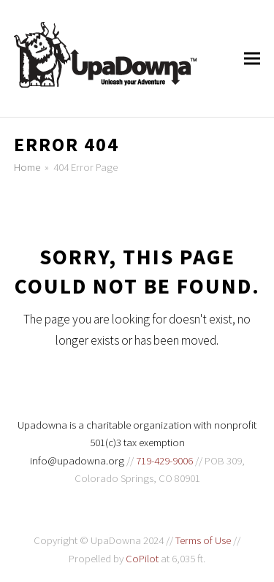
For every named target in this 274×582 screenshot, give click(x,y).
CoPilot (142, 558)
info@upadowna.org (77, 460)
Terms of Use (203, 540)
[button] (252, 59)
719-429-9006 (164, 460)
